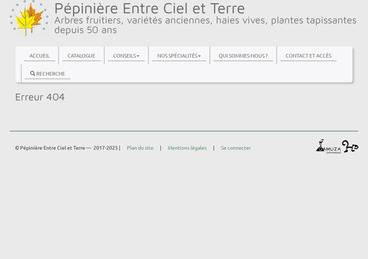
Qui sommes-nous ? (243, 55)
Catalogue (81, 55)
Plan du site (140, 147)
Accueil (39, 55)
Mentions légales (187, 147)
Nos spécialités (179, 55)
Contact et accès (308, 55)
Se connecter (236, 147)
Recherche (47, 73)
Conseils (126, 55)
